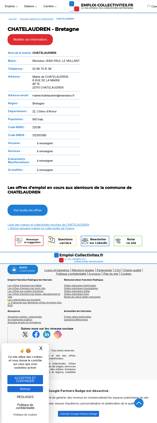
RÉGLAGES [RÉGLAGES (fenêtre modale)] (25, 397)
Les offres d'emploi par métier (25, 285)
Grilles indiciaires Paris (76, 294)
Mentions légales (83, 270)
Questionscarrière (65, 241)
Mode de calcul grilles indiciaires (82, 296)
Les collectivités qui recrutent (24, 299)
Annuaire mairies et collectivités (36, 18)
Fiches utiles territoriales (77, 316)
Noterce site (131, 241)
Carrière (49, 6)
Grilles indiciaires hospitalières (81, 288)
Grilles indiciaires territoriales (80, 285)
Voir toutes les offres (27, 210)
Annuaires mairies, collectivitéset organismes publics (25, 318)
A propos (95, 274)
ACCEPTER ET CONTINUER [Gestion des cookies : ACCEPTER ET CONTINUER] (25, 379)
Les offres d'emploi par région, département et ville (34, 295)
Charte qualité (132, 270)
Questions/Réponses (76, 319)
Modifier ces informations (30, 39)
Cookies (126, 274)
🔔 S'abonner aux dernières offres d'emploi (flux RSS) (35, 304)
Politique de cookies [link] (25, 414)
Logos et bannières (57, 270)
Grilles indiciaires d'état (77, 291)
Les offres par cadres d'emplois (26, 291)
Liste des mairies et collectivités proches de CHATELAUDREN (48, 224)
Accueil (13, 18)
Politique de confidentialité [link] (25, 406)
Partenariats (104, 270)
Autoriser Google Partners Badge (78, 413)
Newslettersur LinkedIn (98, 241)
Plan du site (110, 274)
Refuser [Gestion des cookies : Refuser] (25, 389)
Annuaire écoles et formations (24, 322)
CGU (118, 270)
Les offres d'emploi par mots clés (26, 288)
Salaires (30, 6)
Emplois (11, 6)
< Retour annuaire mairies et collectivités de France (41, 228)
